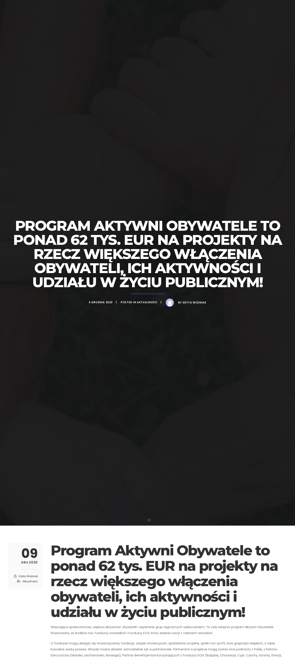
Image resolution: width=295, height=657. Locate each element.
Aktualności (147, 302)
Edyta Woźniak (194, 302)
